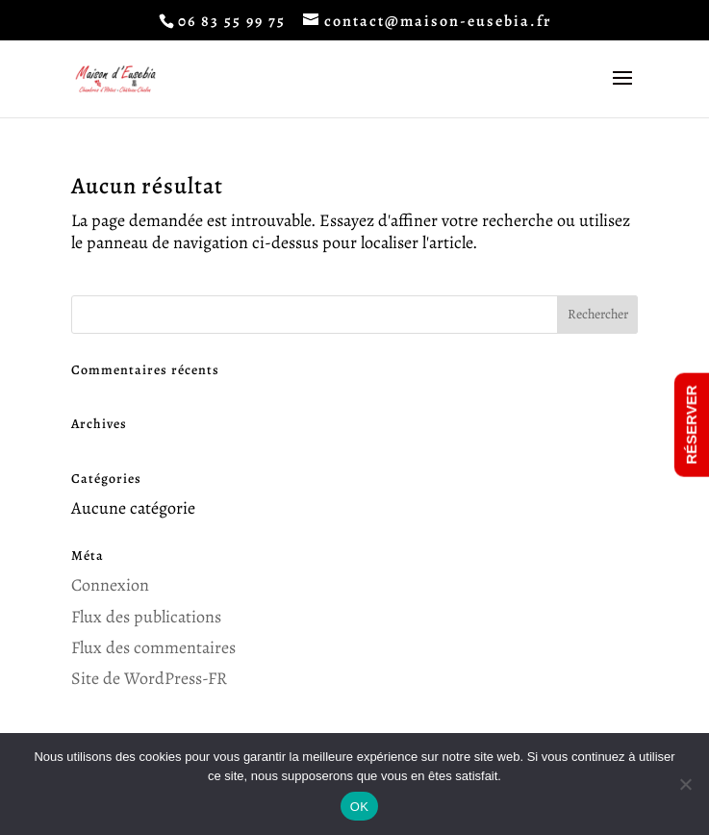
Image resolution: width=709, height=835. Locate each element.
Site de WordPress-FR (149, 678)
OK (359, 806)
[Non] (685, 784)
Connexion (110, 584)
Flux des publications (146, 616)
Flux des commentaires (153, 647)
